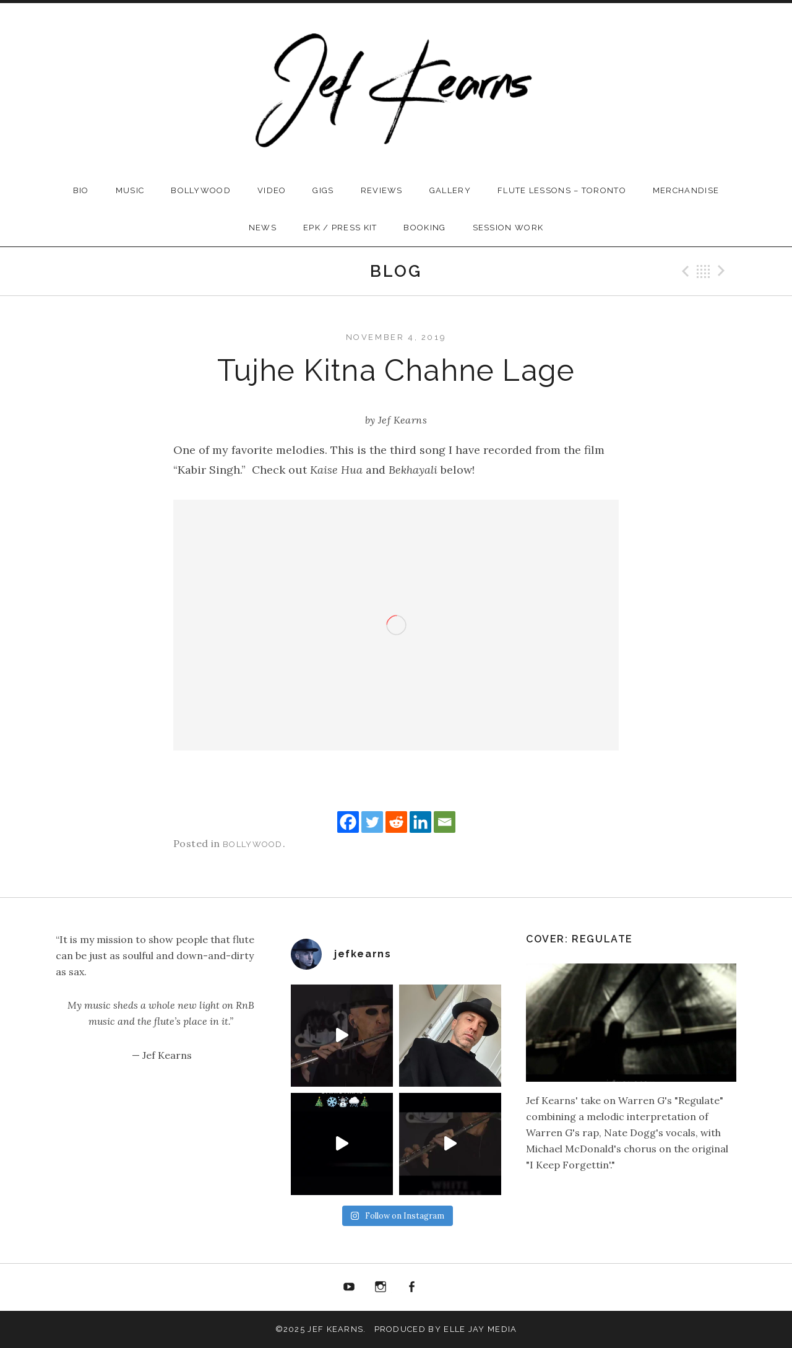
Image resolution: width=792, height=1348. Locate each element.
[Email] (444, 822)
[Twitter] (372, 822)
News (263, 227)
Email (443, 1287)
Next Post (723, 271)
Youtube (349, 1287)
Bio (81, 190)
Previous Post (684, 271)
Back (703, 271)
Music (130, 190)
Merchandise (686, 190)
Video (271, 190)
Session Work (508, 227)
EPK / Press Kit (340, 227)
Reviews (382, 190)
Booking (424, 227)
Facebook (412, 1287)
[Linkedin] (420, 822)
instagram (380, 1287)
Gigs (323, 190)
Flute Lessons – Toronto (561, 190)
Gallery (450, 190)
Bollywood (201, 190)
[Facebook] (348, 822)
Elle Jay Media (480, 1329)
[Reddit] (396, 822)
